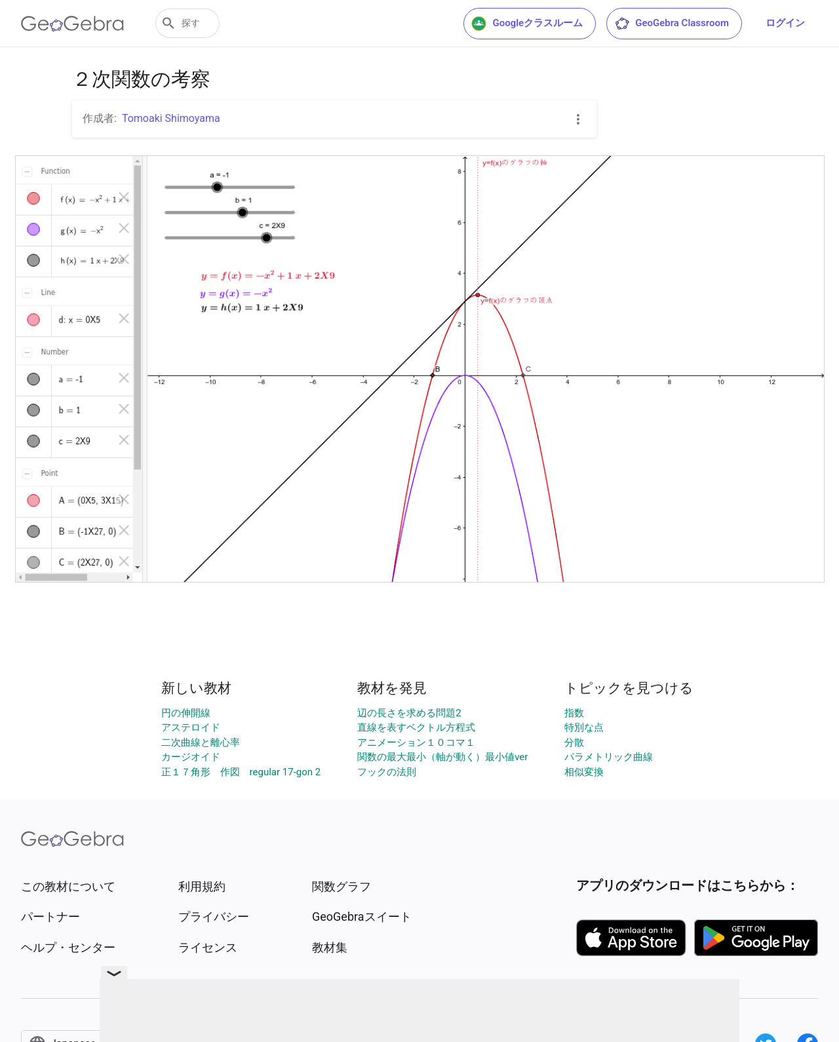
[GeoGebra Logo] (72, 23)
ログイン (785, 23)
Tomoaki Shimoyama (171, 118)
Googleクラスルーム (527, 23)
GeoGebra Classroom (671, 23)
